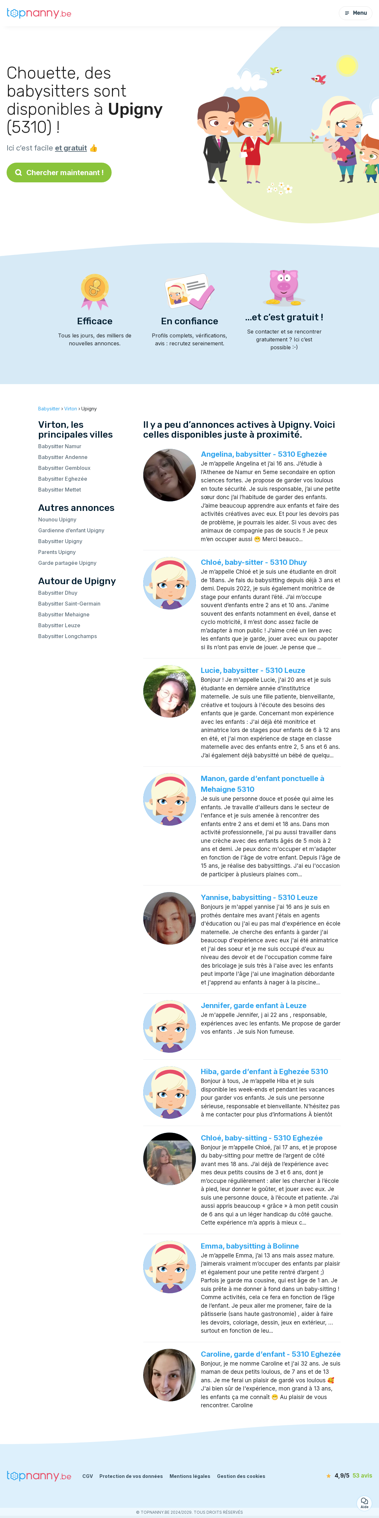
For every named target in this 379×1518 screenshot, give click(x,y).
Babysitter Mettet (59, 489)
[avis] (334, 1476)
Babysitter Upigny (60, 541)
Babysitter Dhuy (57, 592)
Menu (355, 13)
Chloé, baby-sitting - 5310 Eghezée (262, 1138)
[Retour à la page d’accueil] (39, 13)
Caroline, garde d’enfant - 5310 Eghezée (271, 1354)
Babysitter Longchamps (67, 636)
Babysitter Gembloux (64, 468)
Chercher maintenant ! (59, 172)
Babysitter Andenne (63, 457)
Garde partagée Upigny (67, 563)
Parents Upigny (57, 552)
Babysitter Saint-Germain (69, 603)
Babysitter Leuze (59, 625)
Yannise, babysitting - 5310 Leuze (259, 897)
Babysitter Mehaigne (64, 614)
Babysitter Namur (59, 446)
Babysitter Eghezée (62, 478)
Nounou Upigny (57, 519)
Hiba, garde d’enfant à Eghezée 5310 (264, 1071)
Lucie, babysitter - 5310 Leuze (253, 670)
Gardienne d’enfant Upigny (71, 530)
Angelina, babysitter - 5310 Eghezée (264, 454)
